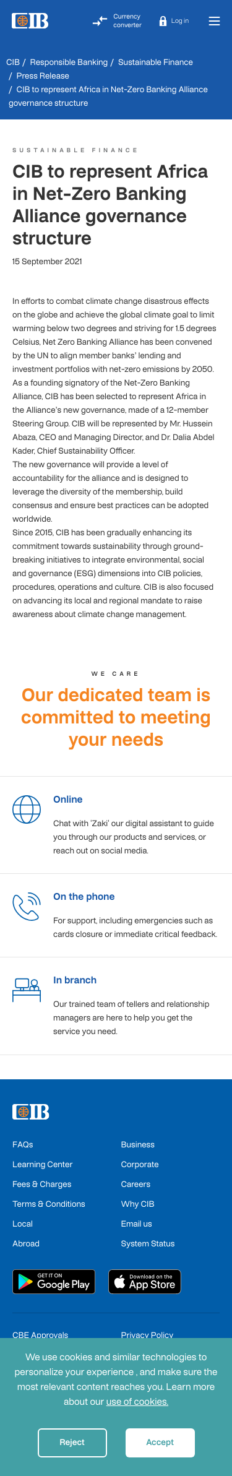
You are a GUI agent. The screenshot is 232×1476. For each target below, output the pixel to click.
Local (22, 1223)
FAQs (22, 1144)
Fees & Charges (41, 1184)
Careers (136, 1184)
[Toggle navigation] (214, 20)
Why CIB (138, 1204)
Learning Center (42, 1164)
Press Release (43, 75)
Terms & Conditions (48, 1204)
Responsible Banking (69, 62)
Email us (136, 1223)
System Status (148, 1243)
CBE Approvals (40, 1335)
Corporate (140, 1164)
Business (138, 1144)
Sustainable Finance (155, 62)
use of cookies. (137, 1402)
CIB (13, 62)
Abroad (26, 1243)
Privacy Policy (147, 1335)
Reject (72, 1442)
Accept (160, 1442)
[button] (174, 21)
